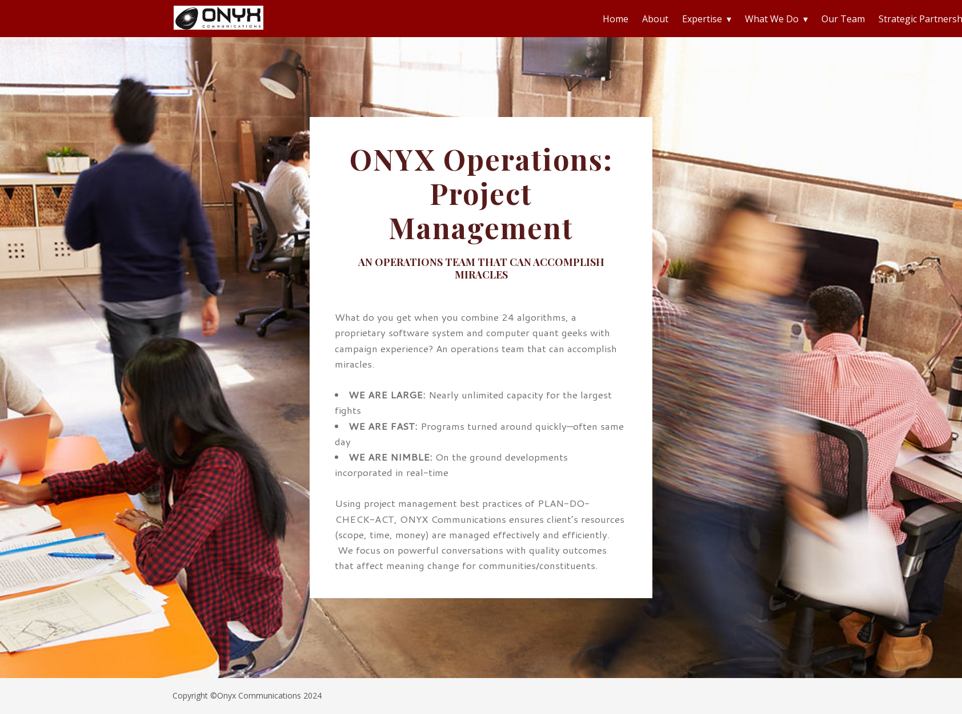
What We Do (772, 19)
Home (615, 19)
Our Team (843, 19)
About (655, 19)
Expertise (702, 19)
